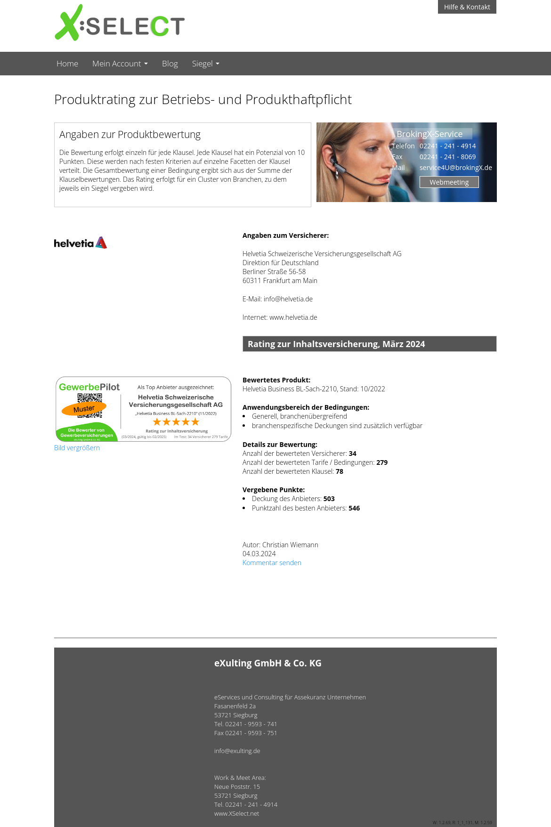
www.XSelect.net (236, 813)
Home (67, 63)
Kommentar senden (272, 562)
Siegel (205, 63)
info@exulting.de (237, 750)
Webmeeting (449, 182)
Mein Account (120, 63)
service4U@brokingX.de (456, 167)
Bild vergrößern (77, 447)
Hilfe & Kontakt (467, 6)
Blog (170, 63)
